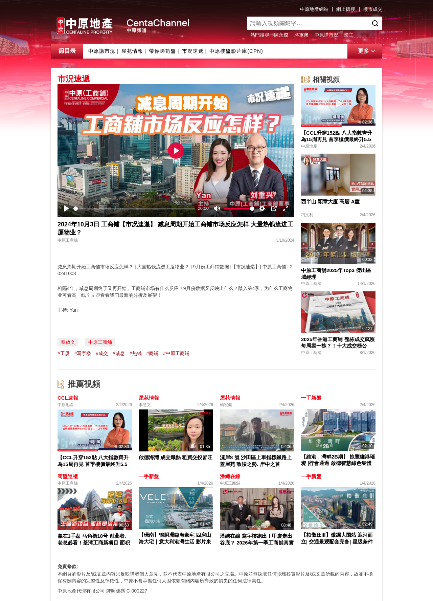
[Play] (66, 208)
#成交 (102, 353)
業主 (349, 35)
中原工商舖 (100, 342)
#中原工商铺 (176, 353)
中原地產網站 (314, 9)
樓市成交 (372, 9)
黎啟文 (68, 342)
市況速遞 (193, 51)
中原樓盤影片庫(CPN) (236, 51)
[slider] (134, 208)
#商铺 (152, 353)
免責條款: (68, 566)
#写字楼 (82, 353)
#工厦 (64, 353)
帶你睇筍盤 (162, 51)
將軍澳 (301, 35)
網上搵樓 (345, 9)
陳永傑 (281, 35)
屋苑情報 (132, 51)
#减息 (119, 353)
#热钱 (136, 353)
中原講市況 (326, 35)
